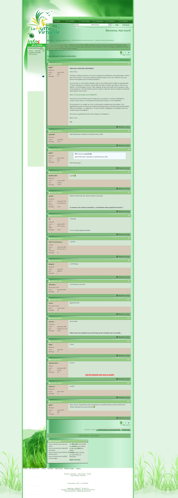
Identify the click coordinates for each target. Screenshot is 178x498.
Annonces (111, 21)
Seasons (89, 474)
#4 (129, 172)
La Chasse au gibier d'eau (63, 40)
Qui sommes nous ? (34, 468)
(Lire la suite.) (33, 54)
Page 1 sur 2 (126, 55)
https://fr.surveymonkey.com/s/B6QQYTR (83, 95)
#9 (129, 281)
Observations (86, 21)
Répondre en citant (123, 127)
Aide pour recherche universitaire (64, 56)
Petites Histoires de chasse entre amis (82, 40)
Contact (43, 468)
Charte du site (59, 468)
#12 (128, 341)
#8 (129, 260)
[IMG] (79, 448)
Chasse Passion (82, 474)
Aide (117, 25)
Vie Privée (50, 468)
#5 (129, 192)
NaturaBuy (73, 474)
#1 (129, 64)
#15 (128, 401)
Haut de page (126, 429)
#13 (128, 359)
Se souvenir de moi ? (82, 27)
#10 (128, 299)
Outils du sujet (124, 60)
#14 (128, 383)
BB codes (75, 444)
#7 (129, 238)
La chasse (125, 21)
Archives (78, 468)
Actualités (71, 21)
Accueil (57, 21)
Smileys (74, 446)
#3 (129, 149)
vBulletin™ (78, 488)
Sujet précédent (84, 436)
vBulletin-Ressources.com (83, 491)
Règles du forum (75, 460)
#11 (128, 318)
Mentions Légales (69, 468)
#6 (129, 215)
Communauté (99, 21)
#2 (129, 131)
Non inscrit (125, 30)
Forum (51, 40)
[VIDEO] (72, 452)
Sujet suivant (95, 436)
